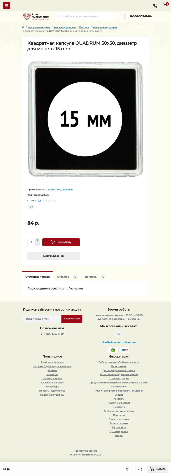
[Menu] (6, 5)
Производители (119, 431)
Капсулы (84, 27)
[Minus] (38, 244)
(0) (39, 200)
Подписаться (72, 318)
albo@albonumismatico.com (119, 342)
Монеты (52, 370)
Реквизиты (119, 407)
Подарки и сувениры (52, 394)
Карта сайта (119, 427)
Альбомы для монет (52, 362)
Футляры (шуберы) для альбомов (52, 366)
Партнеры (119, 415)
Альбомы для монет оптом (118, 411)
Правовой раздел (119, 378)
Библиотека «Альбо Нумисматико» (118, 362)
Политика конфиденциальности (119, 374)
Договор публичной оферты (118, 370)
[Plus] (38, 240)
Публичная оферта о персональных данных (119, 390)
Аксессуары (52, 386)
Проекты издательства (52, 390)
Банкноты (52, 374)
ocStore (92, 450)
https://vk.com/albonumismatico (118, 333)
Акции (119, 435)
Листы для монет (52, 378)
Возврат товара (119, 423)
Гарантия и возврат (119, 403)
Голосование (118, 366)
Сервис (119, 394)
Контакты (118, 398)
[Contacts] (155, 5)
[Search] (59, 16)
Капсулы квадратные (105, 27)
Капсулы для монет (64, 27)
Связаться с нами (119, 419)
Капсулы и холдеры (39, 27)
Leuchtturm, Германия (60, 189)
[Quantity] (31, 242)
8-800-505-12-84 (141, 16)
